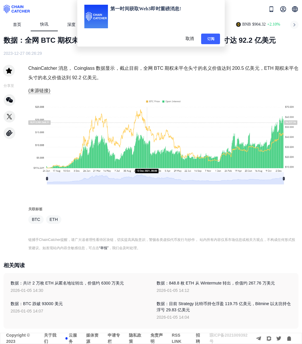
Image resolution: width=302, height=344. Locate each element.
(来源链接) (39, 90)
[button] (294, 9)
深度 (74, 24)
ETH (54, 219)
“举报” (104, 248)
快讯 (44, 24)
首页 (17, 24)
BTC (36, 219)
